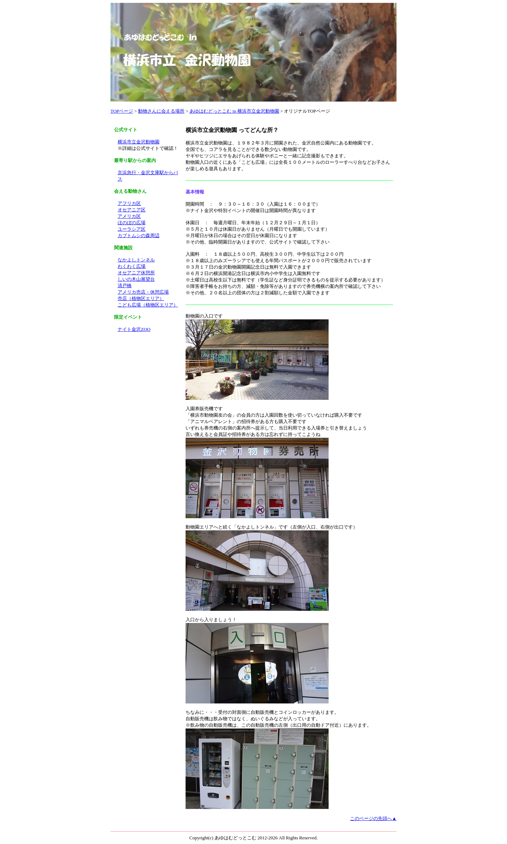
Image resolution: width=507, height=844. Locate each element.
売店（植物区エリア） (141, 298)
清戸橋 (125, 285)
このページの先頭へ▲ (373, 818)
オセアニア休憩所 (136, 272)
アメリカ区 (129, 216)
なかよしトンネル (136, 259)
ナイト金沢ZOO (134, 329)
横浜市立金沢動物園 (138, 141)
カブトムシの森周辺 (138, 235)
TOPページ (121, 111)
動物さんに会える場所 (161, 111)
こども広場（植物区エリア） (148, 305)
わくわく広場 (132, 266)
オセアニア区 (132, 209)
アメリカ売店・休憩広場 (143, 292)
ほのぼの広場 (132, 222)
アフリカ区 (129, 203)
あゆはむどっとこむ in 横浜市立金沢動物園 (234, 111)
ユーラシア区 (132, 229)
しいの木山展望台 (136, 279)
